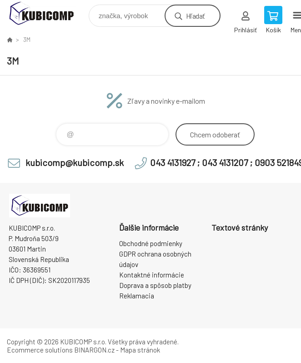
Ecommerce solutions (40, 350)
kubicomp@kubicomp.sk (74, 162)
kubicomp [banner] (47, 13)
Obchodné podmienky (150, 243)
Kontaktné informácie (151, 275)
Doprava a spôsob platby (155, 285)
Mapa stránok (140, 350)
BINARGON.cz (94, 350)
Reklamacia (136, 296)
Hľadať (195, 15)
